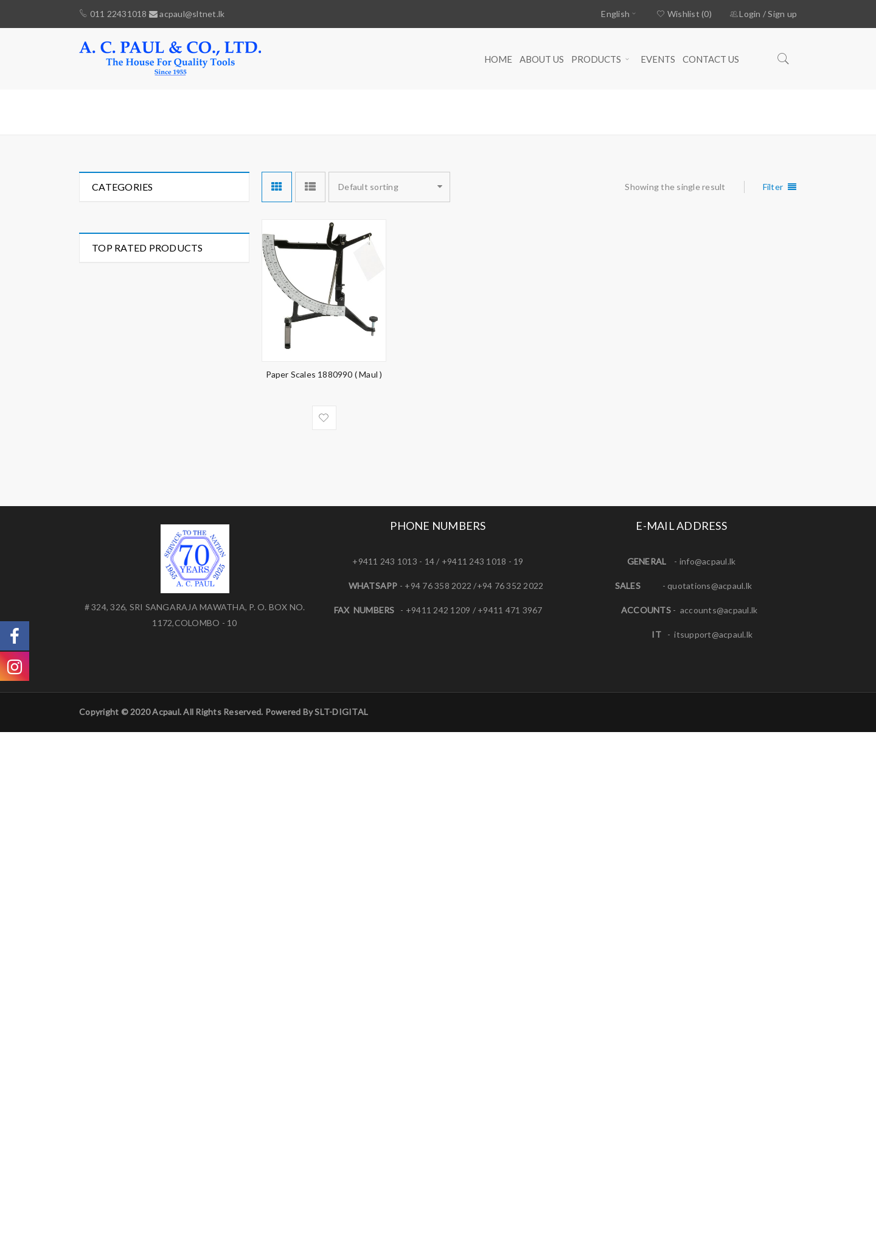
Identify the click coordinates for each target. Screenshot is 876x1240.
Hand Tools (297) (125, 261)
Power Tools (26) (125, 414)
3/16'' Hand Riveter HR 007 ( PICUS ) (194, 749)
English (615, 14)
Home (644, 111)
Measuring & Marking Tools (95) (154, 327)
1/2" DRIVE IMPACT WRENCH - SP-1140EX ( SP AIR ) (199, 843)
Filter (773, 186)
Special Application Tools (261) (152, 436)
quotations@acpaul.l (707, 1093)
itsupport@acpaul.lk (713, 1142)
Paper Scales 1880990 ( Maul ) (324, 374)
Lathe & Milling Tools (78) (142, 305)
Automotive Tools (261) (139, 217)
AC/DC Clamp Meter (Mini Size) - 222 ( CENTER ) (197, 924)
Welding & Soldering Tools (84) (153, 458)
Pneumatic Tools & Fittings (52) (154, 392)
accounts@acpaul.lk (719, 1118)
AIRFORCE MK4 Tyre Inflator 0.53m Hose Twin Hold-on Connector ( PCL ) (197, 577)
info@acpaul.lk (708, 1069)
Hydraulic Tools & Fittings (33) (151, 283)
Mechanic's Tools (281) (137, 348)
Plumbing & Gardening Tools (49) (156, 370)
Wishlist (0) (684, 14)
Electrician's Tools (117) (138, 239)
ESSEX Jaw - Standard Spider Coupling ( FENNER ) (199, 668)
